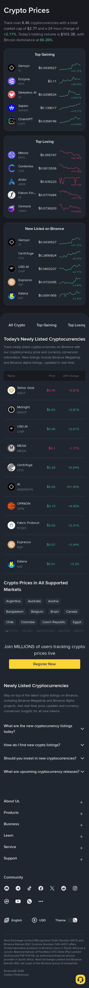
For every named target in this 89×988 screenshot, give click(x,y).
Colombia (28, 622)
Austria (53, 601)
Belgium (37, 611)
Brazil (55, 611)
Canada (71, 611)
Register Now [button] (44, 663)
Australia (34, 601)
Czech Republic (53, 622)
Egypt (77, 622)
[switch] (73, 920)
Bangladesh (14, 611)
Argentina (13, 601)
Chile (10, 622)
